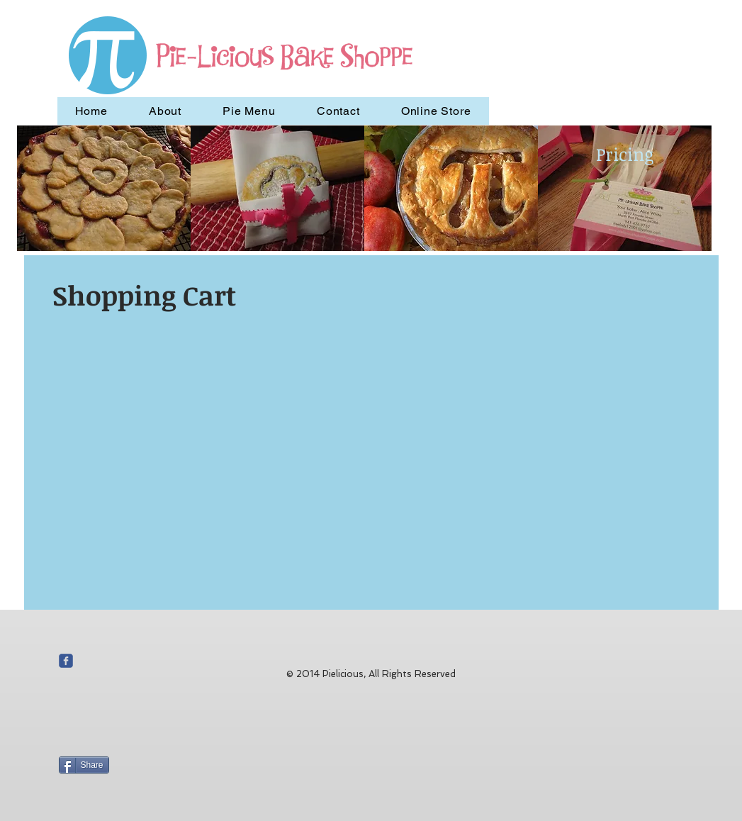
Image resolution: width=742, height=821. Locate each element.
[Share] (84, 764)
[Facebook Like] (147, 689)
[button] (104, 188)
